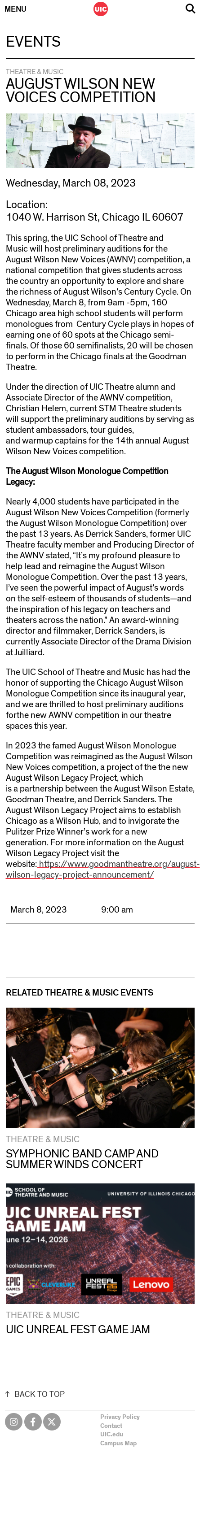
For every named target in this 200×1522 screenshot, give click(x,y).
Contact (111, 1426)
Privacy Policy (120, 1417)
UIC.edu (111, 1434)
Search (191, 9)
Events (33, 42)
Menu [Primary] (15, 9)
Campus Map (118, 1443)
